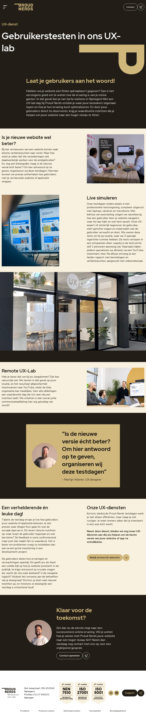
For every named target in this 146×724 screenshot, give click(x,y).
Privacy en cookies (46, 711)
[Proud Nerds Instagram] (110, 693)
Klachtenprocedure (72, 711)
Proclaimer (25, 711)
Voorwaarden (95, 711)
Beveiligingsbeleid (118, 711)
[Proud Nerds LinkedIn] (116, 693)
